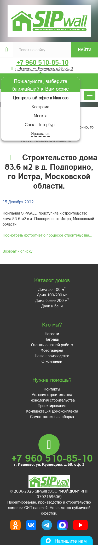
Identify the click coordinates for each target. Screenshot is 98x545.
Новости (52, 333)
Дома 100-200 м (52, 294)
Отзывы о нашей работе (52, 344)
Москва (41, 115)
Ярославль (40, 133)
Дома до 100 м (52, 289)
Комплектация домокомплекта (52, 411)
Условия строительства (52, 394)
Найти (84, 49)
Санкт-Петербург (40, 124)
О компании (52, 361)
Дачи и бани (52, 305)
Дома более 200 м (52, 300)
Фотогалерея (52, 350)
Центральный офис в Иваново (40, 97)
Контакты (52, 389)
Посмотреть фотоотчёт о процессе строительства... (47, 235)
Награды (52, 339)
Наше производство (52, 355)
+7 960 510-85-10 (42, 62)
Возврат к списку (17, 251)
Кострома (40, 106)
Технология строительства (52, 400)
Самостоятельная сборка (52, 416)
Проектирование (52, 405)
